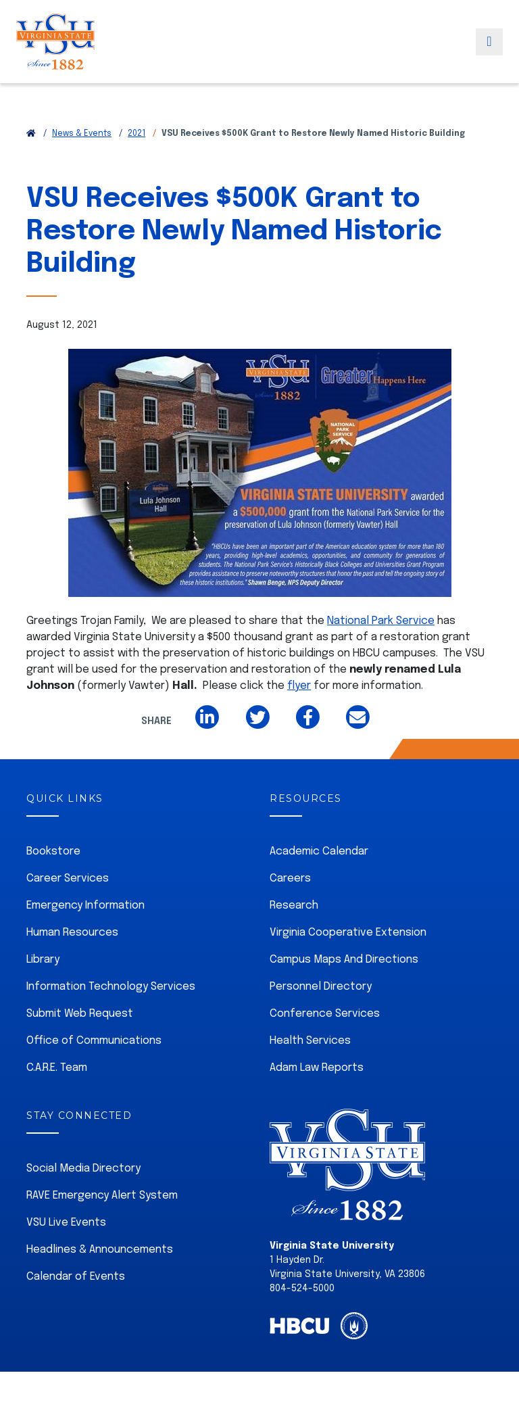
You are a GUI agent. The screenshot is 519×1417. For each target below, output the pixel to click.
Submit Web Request (79, 1013)
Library (42, 959)
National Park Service (381, 621)
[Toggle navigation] (489, 56)
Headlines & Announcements (99, 1249)
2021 (136, 134)
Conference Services (325, 1013)
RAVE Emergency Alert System (102, 1195)
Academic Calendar (319, 851)
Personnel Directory (321, 986)
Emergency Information (85, 905)
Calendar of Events (75, 1276)
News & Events (82, 134)
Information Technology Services (110, 986)
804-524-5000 (302, 1288)
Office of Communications (94, 1041)
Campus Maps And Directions (344, 959)
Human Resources (72, 932)
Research (294, 905)
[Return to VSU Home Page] (31, 134)
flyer (299, 686)
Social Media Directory (83, 1168)
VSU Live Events (66, 1222)
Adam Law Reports (317, 1068)
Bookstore (53, 851)
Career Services (67, 878)
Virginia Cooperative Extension (348, 932)
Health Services (310, 1041)
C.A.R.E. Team (56, 1068)
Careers (290, 878)
